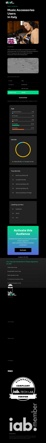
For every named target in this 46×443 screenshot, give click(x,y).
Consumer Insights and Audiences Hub (19, 324)
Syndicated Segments (14, 308)
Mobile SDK (11, 313)
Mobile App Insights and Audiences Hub (19, 327)
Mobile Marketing (13, 330)
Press (9, 368)
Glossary (10, 346)
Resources (11, 338)
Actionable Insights (13, 316)
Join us (10, 366)
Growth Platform (12, 310)
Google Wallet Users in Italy (14, 271)
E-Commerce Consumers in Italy (15, 279)
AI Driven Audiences (13, 305)
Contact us (11, 352)
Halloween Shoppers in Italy (14, 283)
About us (10, 363)
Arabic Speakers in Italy (13, 275)
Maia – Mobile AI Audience (15, 299)
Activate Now (23, 97)
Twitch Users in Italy (12, 267)
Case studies (11, 341)
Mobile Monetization (13, 333)
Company (10, 360)
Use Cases (11, 322)
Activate (23, 250)
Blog (9, 344)
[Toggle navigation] (39, 3)
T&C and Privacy (12, 349)
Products (10, 297)
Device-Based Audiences (15, 302)
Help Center (11, 355)
